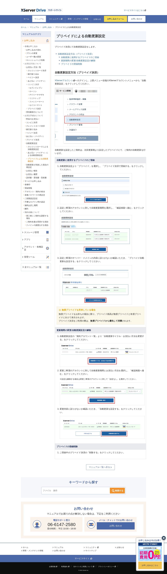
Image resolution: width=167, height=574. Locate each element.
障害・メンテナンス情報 (78, 19)
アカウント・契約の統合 (34, 192)
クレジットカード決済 (36, 70)
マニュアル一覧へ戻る (100, 467)
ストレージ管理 (30, 232)
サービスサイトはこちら (134, 10)
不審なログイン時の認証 (34, 202)
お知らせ (97, 19)
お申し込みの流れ (33, 50)
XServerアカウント (64, 80)
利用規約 (65, 566)
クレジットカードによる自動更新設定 (37, 148)
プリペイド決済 (33, 109)
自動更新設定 (31, 143)
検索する (117, 491)
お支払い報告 (31, 171)
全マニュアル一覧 (31, 267)
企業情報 (53, 566)
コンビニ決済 (31, 122)
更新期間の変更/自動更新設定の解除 (78, 60)
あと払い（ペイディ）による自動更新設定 (37, 154)
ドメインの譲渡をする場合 (36, 225)
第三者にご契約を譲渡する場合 (36, 217)
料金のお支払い (32, 119)
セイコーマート (35, 105)
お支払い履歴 (31, 174)
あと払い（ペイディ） (36, 81)
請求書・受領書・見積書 (36, 178)
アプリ (26, 239)
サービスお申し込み (32, 181)
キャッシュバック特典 (35, 60)
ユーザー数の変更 (33, 57)
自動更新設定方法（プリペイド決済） (76, 54)
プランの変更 (31, 53)
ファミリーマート (36, 102)
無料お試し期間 (30, 205)
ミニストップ (34, 98)
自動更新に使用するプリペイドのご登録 (80, 57)
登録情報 (27, 188)
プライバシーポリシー (107, 566)
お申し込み (28, 40)
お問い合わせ (136, 19)
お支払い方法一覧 (33, 67)
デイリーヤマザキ (36, 95)
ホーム (26, 19)
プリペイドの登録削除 (71, 64)
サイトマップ (90, 551)
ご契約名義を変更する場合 (36, 222)
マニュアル (39, 19)
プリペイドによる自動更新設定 (37, 160)
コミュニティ (55, 19)
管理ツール (28, 257)
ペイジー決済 (32, 77)
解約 (25, 209)
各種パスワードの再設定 (34, 195)
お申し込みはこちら (150, 565)
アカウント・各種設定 (32, 248)
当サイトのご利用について (83, 566)
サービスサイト (83, 558)
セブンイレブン (35, 88)
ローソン (32, 91)
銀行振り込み (32, 74)
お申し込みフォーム (115, 19)
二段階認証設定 (30, 198)
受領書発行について (34, 112)
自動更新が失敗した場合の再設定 (36, 166)
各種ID (26, 184)
